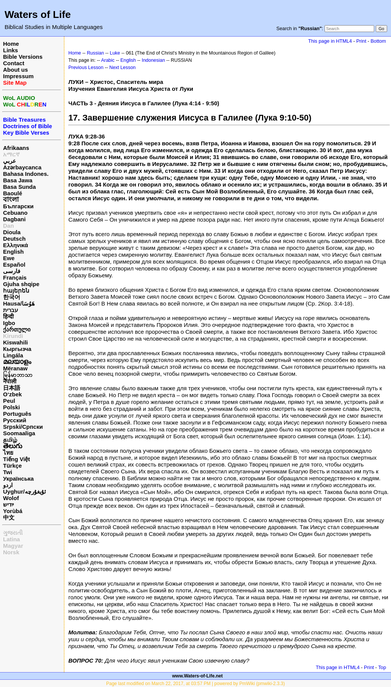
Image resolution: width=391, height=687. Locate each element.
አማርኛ (11, 154)
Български (18, 206)
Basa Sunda (19, 186)
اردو (8, 485)
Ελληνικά (15, 245)
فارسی (11, 271)
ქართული (17, 329)
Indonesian (153, 60)
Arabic (108, 60)
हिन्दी (8, 316)
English (13, 251)
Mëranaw (15, 368)
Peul (9, 400)
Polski (11, 407)
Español (14, 264)
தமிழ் (10, 439)
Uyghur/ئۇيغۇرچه (24, 491)
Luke (115, 53)
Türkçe (12, 465)
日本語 (11, 388)
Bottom (378, 41)
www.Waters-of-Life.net (197, 676)
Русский (14, 420)
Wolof (11, 498)
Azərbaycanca (22, 167)
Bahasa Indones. (25, 174)
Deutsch (14, 238)
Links (10, 50)
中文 (9, 517)
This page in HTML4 (330, 41)
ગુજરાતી (13, 532)
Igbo (9, 323)
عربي (9, 161)
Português (17, 413)
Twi (7, 472)
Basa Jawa (17, 180)
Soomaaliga (19, 433)
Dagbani (14, 219)
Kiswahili (15, 342)
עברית (10, 310)
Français (15, 277)
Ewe (9, 258)
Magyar (13, 545)
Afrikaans (16, 148)
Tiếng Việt (16, 459)
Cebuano (15, 212)
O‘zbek (12, 394)
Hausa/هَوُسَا (19, 303)
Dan (8, 225)
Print (361, 41)
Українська (18, 478)
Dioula (12, 232)
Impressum (18, 76)
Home (11, 43)
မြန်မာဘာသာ (17, 375)
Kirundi (13, 336)
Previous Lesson (85, 67)
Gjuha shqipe (21, 284)
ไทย (8, 452)
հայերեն (16, 290)
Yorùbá (13, 511)
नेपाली (9, 381)
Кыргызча (17, 349)
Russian (95, 53)
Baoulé (12, 193)
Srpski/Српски (23, 426)
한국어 (11, 297)
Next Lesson (122, 67)
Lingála (13, 355)
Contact (13, 63)
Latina (11, 539)
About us (15, 69)
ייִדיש (8, 504)
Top (382, 667)
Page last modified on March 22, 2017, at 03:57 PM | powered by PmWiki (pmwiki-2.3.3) (195, 683)
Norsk (11, 552)
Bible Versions (22, 56)
